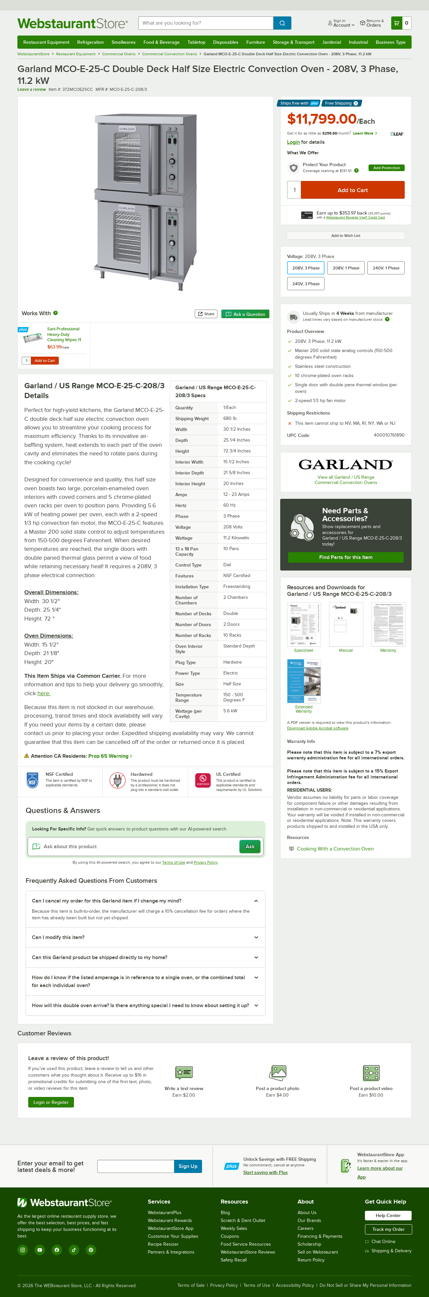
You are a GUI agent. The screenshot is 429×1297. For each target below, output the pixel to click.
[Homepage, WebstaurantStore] (72, 23)
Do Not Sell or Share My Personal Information (366, 1285)
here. (44, 693)
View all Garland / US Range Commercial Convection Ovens (346, 480)
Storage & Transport (293, 42)
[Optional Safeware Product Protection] (303, 686)
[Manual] (345, 627)
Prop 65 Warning (108, 756)
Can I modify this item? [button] (58, 937)
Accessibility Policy (295, 1285)
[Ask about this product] (145, 846)
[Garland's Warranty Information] (388, 627)
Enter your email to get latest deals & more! (50, 1166)
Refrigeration (90, 42)
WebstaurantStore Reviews (248, 1252)
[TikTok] (74, 1250)
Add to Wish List (345, 235)
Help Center (388, 1215)
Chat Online (380, 1241)
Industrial (358, 42)
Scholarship (309, 1244)
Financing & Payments (320, 1236)
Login (293, 142)
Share (206, 314)
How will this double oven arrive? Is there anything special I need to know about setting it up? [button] (140, 1005)
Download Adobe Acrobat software (318, 728)
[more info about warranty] (356, 171)
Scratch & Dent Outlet (243, 1220)
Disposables (225, 42)
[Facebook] (57, 1250)
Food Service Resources (246, 1244)
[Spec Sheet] (303, 627)
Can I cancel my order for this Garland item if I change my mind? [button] (106, 901)
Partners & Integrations (171, 1252)
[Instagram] (22, 1250)
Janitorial (331, 42)
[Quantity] (294, 190)
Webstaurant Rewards (170, 1220)
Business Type (391, 42)
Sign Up (188, 1166)
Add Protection (386, 167)
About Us (307, 1212)
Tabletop (196, 42)
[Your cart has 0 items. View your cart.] (401, 23)
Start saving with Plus (265, 1172)
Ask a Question (245, 314)
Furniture (255, 42)
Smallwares (124, 42)
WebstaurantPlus (165, 1212)
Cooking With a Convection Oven (351, 849)
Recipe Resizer (163, 1244)
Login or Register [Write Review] (51, 1102)
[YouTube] (39, 1250)
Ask (250, 847)
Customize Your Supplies (173, 1236)
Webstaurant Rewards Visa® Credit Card (355, 217)
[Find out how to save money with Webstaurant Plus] (24, 330)
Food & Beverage (162, 42)
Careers (306, 1228)
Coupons (230, 1236)
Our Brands (309, 1220)
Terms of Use (173, 862)
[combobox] (205, 23)
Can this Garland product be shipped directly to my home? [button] (99, 957)
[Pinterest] (91, 1250)
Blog (225, 1212)
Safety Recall (234, 1260)
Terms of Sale (191, 1285)
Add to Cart (45, 360)
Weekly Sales (234, 1228)
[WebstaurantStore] (71, 1202)
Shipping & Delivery (388, 1250)
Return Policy (311, 1260)
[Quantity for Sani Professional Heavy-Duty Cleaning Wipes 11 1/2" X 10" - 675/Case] (26, 361)
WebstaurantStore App (170, 1228)
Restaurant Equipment (46, 42)
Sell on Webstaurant (318, 1252)
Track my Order (389, 1229)
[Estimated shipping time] (387, 319)
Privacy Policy (206, 862)
